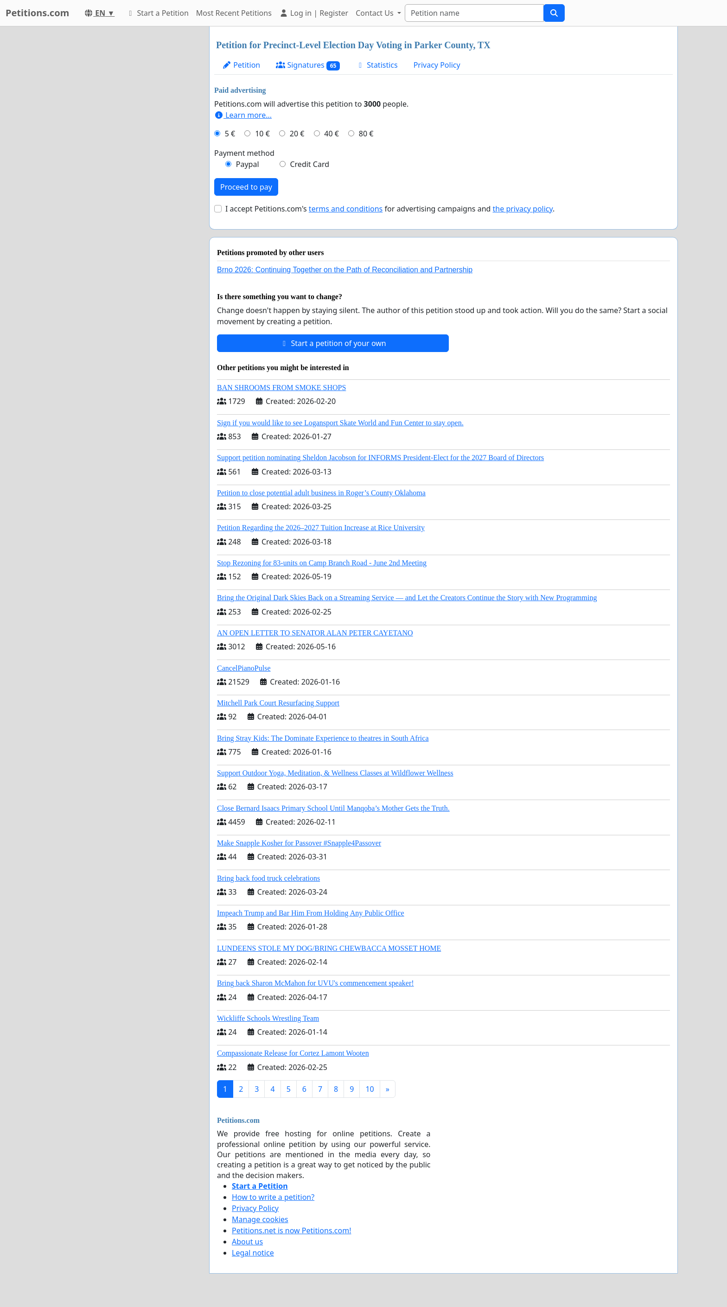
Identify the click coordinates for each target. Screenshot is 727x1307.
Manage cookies (260, 1219)
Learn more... (243, 115)
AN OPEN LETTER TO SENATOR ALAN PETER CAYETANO (315, 633)
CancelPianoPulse (244, 668)
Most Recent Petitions (234, 13)
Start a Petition (157, 13)
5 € (230, 133)
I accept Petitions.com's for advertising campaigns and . (390, 209)
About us (247, 1242)
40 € (331, 133)
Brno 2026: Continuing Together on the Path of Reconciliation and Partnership (344, 270)
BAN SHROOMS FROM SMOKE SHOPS (281, 387)
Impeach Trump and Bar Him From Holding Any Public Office (310, 913)
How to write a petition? (273, 1197)
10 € (262, 133)
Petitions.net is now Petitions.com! (291, 1230)
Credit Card (309, 164)
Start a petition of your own (333, 343)
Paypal (247, 164)
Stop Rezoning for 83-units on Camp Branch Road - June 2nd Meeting (322, 563)
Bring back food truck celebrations (268, 878)
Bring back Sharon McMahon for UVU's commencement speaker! (315, 983)
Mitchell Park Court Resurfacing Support (278, 703)
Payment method (244, 153)
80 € (366, 133)
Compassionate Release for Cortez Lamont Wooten (293, 1053)
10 (369, 1089)
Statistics (377, 65)
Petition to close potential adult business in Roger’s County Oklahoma (321, 493)
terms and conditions (346, 209)
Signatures (308, 65)
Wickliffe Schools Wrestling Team (268, 1018)
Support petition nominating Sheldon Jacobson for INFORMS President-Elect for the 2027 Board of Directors (380, 457)
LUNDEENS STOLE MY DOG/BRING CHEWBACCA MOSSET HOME (329, 948)
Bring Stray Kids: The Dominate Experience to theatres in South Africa (322, 738)
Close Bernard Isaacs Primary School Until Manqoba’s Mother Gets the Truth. (333, 808)
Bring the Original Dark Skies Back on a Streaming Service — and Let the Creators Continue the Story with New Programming (407, 598)
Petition (241, 65)
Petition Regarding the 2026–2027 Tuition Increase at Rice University (321, 528)
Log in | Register (313, 13)
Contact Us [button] (375, 13)
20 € (297, 133)
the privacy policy (523, 209)
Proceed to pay (246, 187)
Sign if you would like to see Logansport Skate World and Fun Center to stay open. (340, 423)
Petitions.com (37, 12)
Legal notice (253, 1253)
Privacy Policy (437, 65)
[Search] (474, 13)
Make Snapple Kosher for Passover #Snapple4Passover (299, 843)
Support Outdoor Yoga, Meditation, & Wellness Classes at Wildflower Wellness (335, 773)
